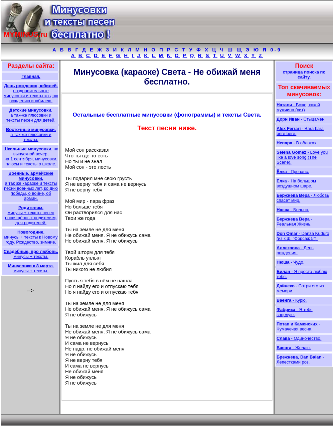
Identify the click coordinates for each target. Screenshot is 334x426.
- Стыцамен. (301, 119)
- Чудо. (290, 262)
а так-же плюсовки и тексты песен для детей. (30, 115)
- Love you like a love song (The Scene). (302, 157)
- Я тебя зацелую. (295, 312)
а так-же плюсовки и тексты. (31, 134)
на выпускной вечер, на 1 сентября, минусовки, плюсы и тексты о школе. (30, 156)
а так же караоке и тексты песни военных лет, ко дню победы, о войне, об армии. (31, 186)
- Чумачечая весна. (298, 326)
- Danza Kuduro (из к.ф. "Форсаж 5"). (303, 236)
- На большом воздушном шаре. (296, 183)
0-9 (276, 49)
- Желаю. (294, 347)
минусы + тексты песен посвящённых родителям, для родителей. (31, 215)
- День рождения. (295, 250)
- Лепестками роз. (300, 359)
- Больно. (293, 209)
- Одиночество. (299, 338)
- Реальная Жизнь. (294, 222)
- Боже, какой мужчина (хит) (298, 107)
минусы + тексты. (31, 254)
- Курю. (292, 300)
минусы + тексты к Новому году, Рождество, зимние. (30, 237)
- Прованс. (293, 171)
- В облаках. (297, 142)
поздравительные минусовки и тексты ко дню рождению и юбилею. (31, 93)
